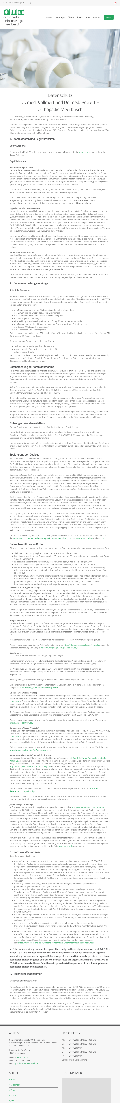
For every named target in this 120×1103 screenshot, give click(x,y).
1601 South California (77, 758)
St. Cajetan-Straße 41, (81, 807)
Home (13, 1079)
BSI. (102, 538)
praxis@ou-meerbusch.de (34, 3)
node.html (89, 942)
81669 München (98, 807)
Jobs (12, 1100)
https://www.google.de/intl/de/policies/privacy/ (37, 687)
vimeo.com (15, 701)
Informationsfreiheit (84, 538)
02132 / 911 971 (14, 3)
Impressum (84, 152)
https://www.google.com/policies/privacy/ (59, 647)
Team (13, 1090)
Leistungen (15, 1085)
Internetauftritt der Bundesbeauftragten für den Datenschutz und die (44, 538)
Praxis (13, 1095)
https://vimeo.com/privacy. (21, 723)
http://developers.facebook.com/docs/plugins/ (30, 766)
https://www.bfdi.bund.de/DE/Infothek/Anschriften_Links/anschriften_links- (51, 942)
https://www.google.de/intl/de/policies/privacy (30, 750)
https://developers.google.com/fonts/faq (82, 645)
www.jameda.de (66, 846)
